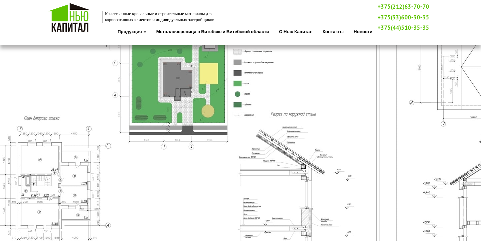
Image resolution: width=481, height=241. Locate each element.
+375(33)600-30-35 (403, 17)
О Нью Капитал (295, 31)
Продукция (132, 31)
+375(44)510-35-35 (403, 27)
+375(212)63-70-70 (403, 6)
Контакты (333, 31)
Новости (363, 31)
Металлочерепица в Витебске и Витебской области (212, 31)
